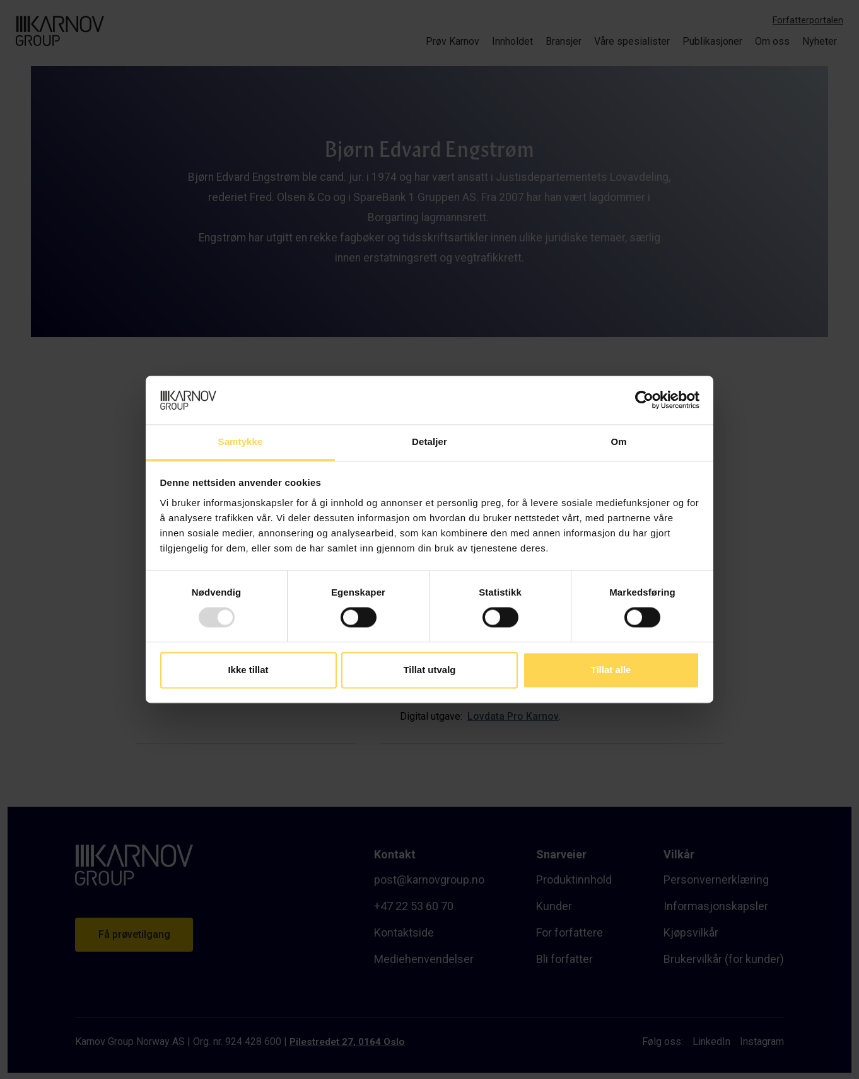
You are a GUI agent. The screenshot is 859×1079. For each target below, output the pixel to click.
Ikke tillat (248, 669)
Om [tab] (618, 441)
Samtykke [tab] (240, 441)
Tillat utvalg (429, 669)
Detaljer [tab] (429, 441)
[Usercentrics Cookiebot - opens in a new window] (644, 400)
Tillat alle (611, 669)
